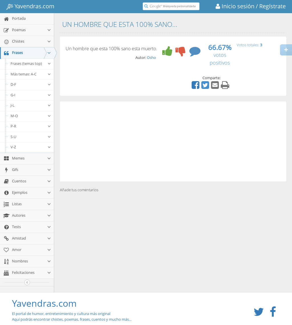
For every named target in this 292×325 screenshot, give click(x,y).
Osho (151, 57)
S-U (31, 136)
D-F (31, 84)
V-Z (31, 146)
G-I (31, 94)
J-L (31, 105)
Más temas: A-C (31, 74)
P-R (31, 126)
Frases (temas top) (31, 63)
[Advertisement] (173, 141)
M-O (31, 115)
